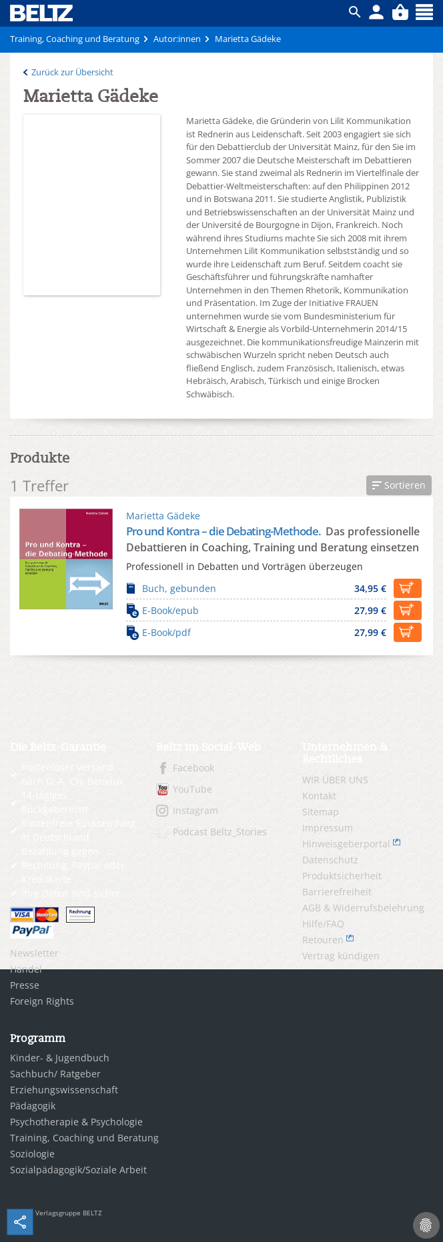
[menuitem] (73, 953)
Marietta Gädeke (163, 515)
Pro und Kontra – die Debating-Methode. (224, 531)
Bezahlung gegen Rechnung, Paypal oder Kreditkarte (73, 865)
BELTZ (42, 13)
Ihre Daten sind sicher (71, 893)
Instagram (195, 810)
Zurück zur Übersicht (72, 72)
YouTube (192, 789)
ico (355, 12)
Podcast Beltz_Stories (220, 831)
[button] (399, 485)
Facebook (193, 767)
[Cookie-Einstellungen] (426, 1225)
